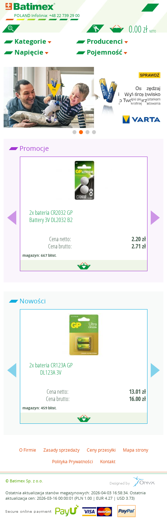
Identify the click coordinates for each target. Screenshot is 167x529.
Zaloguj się (95, 32)
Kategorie (30, 41)
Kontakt (107, 461)
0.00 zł (142, 29)
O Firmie (27, 450)
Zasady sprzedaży (61, 450)
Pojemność (104, 52)
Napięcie (28, 52)
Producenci (105, 41)
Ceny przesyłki (101, 450)
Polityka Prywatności (72, 461)
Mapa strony (135, 450)
